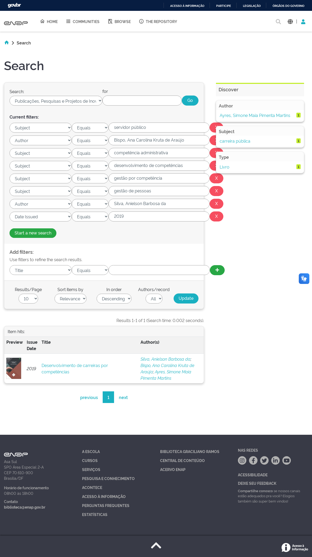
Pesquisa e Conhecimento (108, 478)
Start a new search (33, 233)
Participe (223, 6)
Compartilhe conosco (255, 490)
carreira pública (235, 141)
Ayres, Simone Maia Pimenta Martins (255, 115)
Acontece (92, 487)
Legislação (252, 6)
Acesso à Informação (104, 496)
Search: (17, 91)
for (105, 91)
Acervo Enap (173, 469)
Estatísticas (94, 514)
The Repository (158, 21)
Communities (83, 21)
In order (114, 289)
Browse (119, 21)
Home (49, 21)
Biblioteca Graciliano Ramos (189, 451)
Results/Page (28, 289)
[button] (290, 21)
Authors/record (154, 289)
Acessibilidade (253, 474)
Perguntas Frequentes (105, 505)
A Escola (91, 451)
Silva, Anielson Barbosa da (166, 359)
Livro (224, 167)
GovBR (14, 5)
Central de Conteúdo (182, 460)
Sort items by (70, 289)
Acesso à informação (187, 6)
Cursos (90, 460)
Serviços (91, 469)
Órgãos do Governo (288, 6)
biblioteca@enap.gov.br (24, 506)
